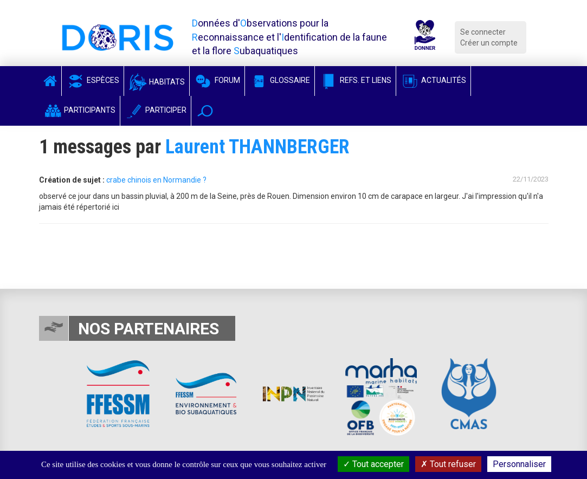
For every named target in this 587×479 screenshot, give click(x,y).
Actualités (433, 80)
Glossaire (279, 80)
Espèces (92, 80)
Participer (155, 110)
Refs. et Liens (355, 80)
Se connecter (483, 32)
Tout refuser (448, 464)
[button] (205, 111)
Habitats (156, 81)
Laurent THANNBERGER (257, 146)
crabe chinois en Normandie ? (156, 180)
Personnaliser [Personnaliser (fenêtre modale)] (519, 464)
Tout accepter (373, 464)
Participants (79, 110)
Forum (217, 80)
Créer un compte (489, 42)
